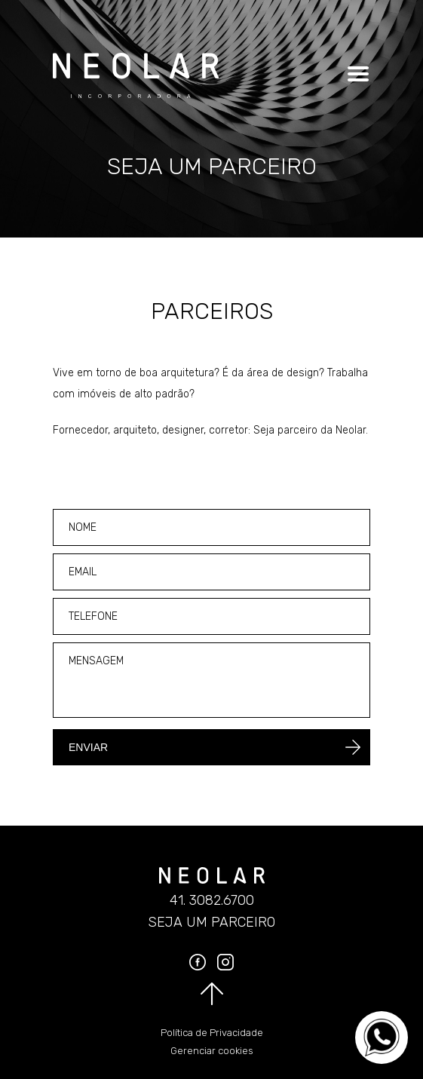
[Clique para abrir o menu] (356, 74)
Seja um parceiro (211, 922)
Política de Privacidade (212, 1033)
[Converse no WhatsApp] (381, 1037)
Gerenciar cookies (211, 1051)
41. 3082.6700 (212, 900)
